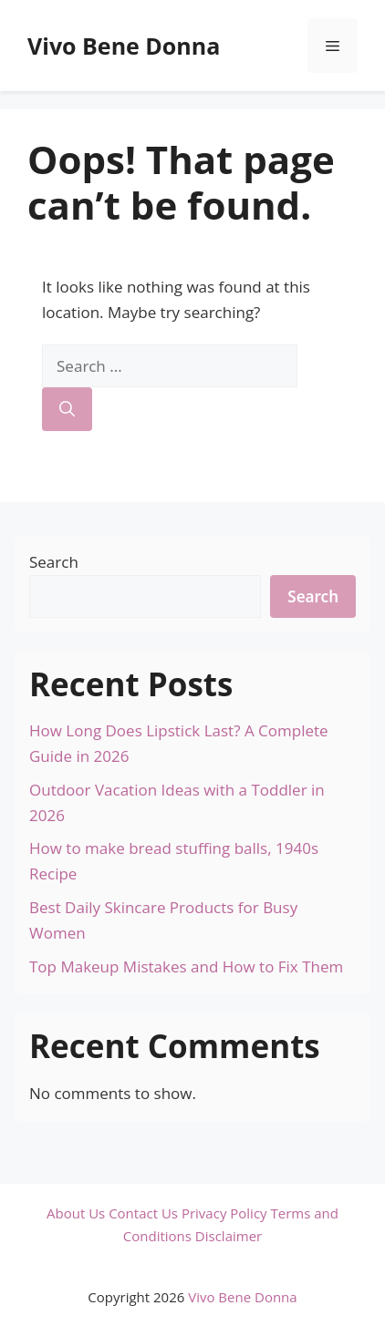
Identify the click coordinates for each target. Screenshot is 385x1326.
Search (53, 561)
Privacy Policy (224, 1213)
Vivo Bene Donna (123, 45)
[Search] (67, 409)
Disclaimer (228, 1236)
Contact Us (143, 1213)
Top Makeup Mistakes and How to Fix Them (186, 966)
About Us (76, 1213)
